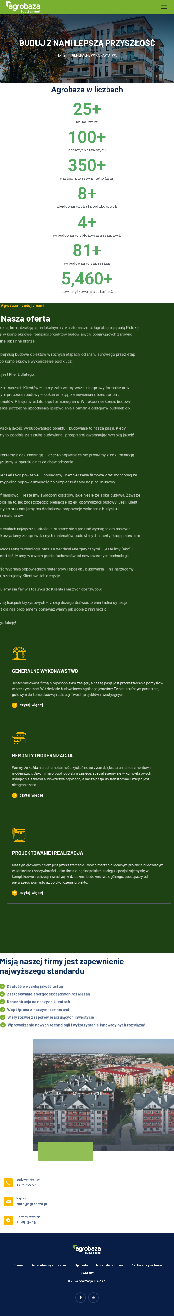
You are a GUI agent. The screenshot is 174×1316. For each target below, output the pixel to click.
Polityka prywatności (147, 1265)
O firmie (16, 1265)
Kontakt (87, 1273)
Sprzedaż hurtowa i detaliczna (99, 1265)
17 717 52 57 (26, 1185)
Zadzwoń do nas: (28, 1179)
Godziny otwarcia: (28, 1217)
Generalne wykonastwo (48, 1265)
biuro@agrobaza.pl (31, 1204)
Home (61, 55)
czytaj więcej (23, 705)
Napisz (21, 1198)
